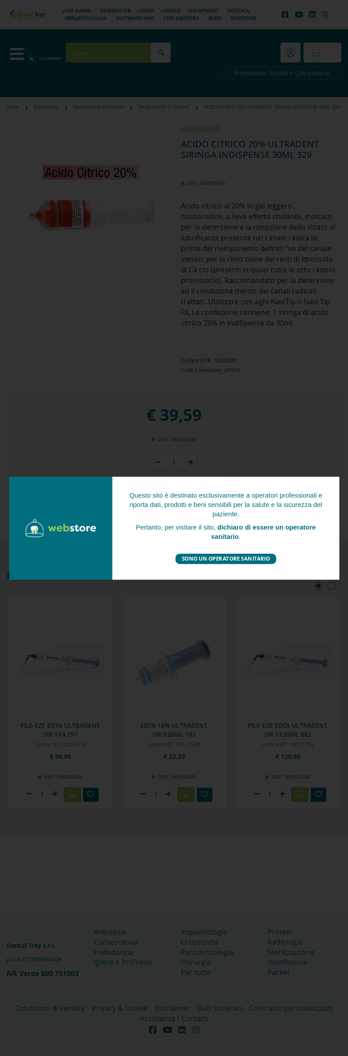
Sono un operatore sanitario (225, 558)
